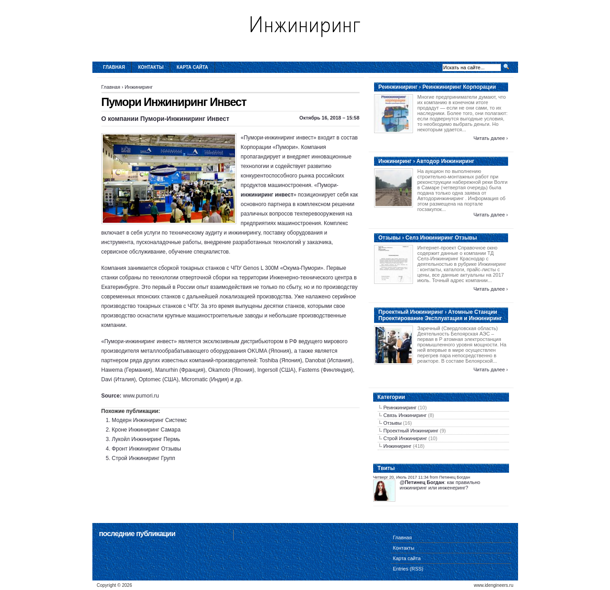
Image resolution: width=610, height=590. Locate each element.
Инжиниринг (139, 87)
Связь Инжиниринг (405, 415)
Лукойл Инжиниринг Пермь (146, 439)
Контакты (150, 67)
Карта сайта (192, 67)
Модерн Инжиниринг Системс (149, 420)
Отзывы (393, 423)
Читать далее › (490, 138)
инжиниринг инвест (267, 195)
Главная (114, 67)
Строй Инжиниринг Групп (143, 458)
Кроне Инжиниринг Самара (146, 430)
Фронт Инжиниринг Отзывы (146, 449)
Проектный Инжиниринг (411, 430)
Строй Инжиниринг (405, 438)
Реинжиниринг (400, 407)
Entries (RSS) (408, 568)
